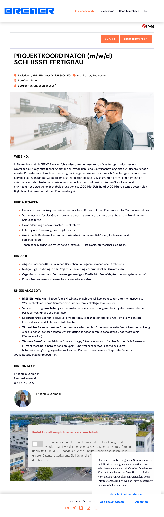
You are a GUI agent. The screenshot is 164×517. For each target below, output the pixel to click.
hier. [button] (124, 485)
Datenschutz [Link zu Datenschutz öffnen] (90, 501)
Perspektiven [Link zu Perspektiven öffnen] (107, 11)
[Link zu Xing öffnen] (74, 508)
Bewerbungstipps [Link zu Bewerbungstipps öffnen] (129, 11)
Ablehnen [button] (141, 502)
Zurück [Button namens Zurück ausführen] (110, 39)
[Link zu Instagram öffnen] (88, 508)
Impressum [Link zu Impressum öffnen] (73, 501)
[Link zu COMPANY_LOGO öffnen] (29, 11)
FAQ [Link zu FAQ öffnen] (146, 11)
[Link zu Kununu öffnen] (81, 508)
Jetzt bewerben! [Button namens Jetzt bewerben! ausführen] (135, 39)
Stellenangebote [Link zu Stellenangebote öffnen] (84, 11)
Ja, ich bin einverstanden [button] (126, 494)
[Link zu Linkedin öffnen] (67, 508)
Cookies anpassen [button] (112, 502)
